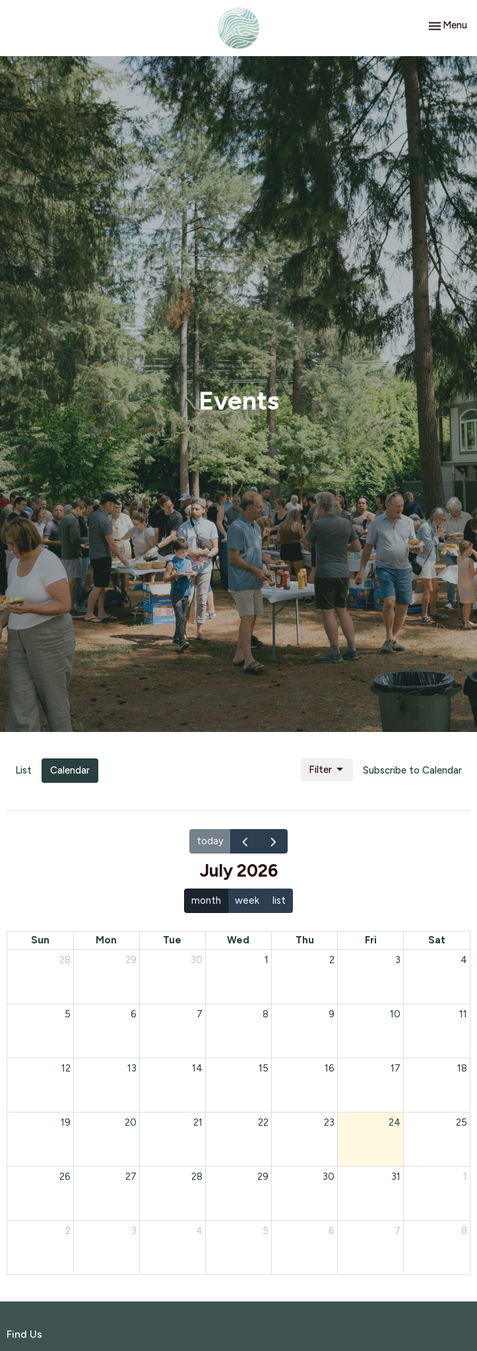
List (23, 770)
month (206, 900)
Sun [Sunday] (40, 940)
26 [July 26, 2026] (65, 1177)
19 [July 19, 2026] (66, 1122)
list (279, 900)
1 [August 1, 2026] (465, 1177)
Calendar (70, 770)
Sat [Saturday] (436, 940)
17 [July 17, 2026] (395, 1068)
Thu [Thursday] (305, 940)
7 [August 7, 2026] (397, 1231)
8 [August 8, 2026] (464, 1231)
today (210, 841)
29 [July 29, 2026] (263, 1177)
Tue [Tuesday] (172, 940)
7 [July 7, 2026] (200, 1014)
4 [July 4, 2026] (464, 960)
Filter (327, 769)
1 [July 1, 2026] (267, 960)
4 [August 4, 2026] (199, 1231)
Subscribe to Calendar (412, 770)
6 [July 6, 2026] (134, 1014)
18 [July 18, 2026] (462, 1068)
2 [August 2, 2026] (68, 1231)
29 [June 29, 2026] (131, 960)
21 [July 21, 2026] (198, 1122)
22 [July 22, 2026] (263, 1122)
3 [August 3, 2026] (134, 1231)
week (247, 900)
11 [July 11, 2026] (463, 1014)
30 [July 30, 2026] (328, 1177)
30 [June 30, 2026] (197, 960)
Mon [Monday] (106, 940)
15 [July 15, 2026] (264, 1068)
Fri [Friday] (371, 940)
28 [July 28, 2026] (197, 1177)
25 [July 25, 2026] (461, 1122)
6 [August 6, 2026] (331, 1231)
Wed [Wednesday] (238, 940)
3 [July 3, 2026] (397, 960)
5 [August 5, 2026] (266, 1231)
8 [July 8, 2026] (266, 1014)
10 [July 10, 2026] (395, 1014)
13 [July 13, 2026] (132, 1068)
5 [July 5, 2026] (68, 1014)
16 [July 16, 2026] (329, 1068)
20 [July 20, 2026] (131, 1122)
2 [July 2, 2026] (331, 960)
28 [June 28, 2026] (65, 960)
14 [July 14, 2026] (197, 1068)
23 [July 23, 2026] (329, 1122)
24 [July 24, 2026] (394, 1122)
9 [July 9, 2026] (331, 1014)
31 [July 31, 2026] (395, 1177)
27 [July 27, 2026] (131, 1177)
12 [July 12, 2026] (66, 1068)
